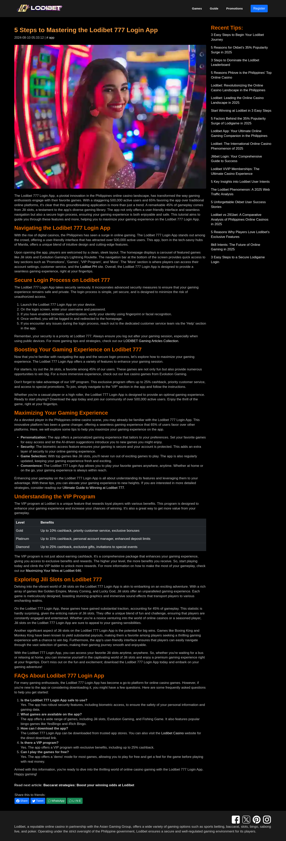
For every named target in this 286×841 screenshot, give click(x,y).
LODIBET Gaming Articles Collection (151, 341)
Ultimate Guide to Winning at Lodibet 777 (93, 488)
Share (22, 801)
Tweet (37, 801)
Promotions (234, 8)
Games (197, 8)
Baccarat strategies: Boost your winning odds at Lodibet (88, 785)
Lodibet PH (88, 267)
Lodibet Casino (172, 733)
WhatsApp (56, 800)
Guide (214, 8)
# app (50, 37)
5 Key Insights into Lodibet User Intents (240, 182)
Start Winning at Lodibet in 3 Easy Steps (241, 110)
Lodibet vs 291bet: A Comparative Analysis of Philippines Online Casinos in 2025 (239, 219)
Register (259, 8)
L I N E (75, 800)
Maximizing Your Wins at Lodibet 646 (53, 571)
